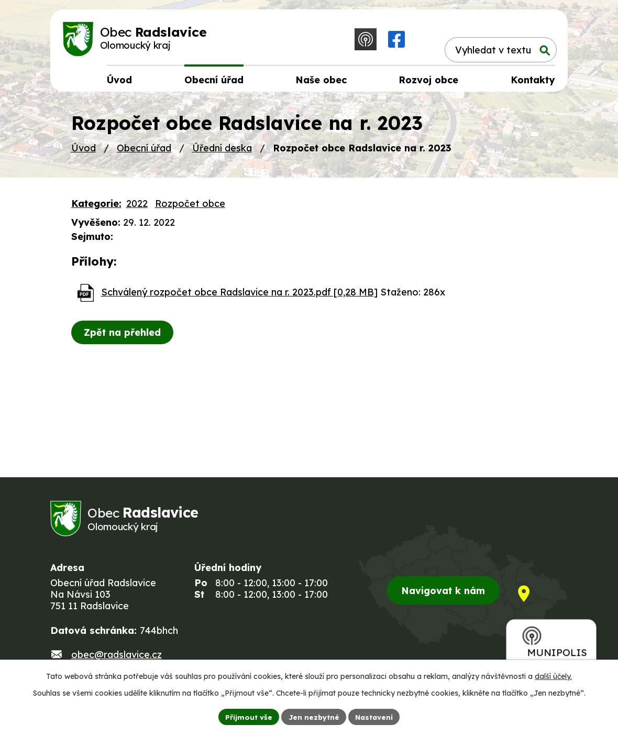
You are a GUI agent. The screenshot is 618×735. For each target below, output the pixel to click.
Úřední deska (222, 152)
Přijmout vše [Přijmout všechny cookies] (246, 716)
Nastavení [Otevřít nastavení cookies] (375, 716)
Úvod (83, 152)
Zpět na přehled (123, 336)
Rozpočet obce (190, 207)
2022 (137, 207)
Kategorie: (96, 207)
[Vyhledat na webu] (496, 40)
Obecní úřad (144, 152)
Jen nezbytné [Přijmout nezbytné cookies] (313, 716)
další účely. (553, 675)
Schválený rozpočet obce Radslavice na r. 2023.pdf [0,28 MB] (239, 296)
